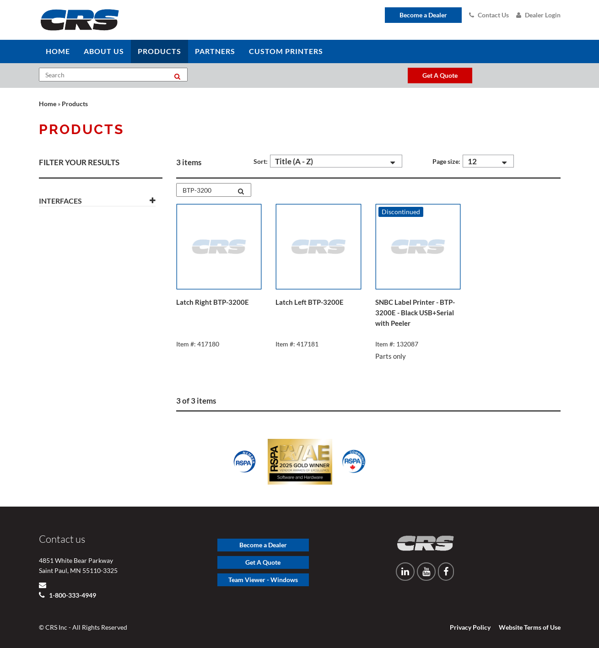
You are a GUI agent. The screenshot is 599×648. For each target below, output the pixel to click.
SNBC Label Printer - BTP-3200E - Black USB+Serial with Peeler (415, 312)
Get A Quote (263, 562)
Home (47, 104)
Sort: (261, 161)
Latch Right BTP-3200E (212, 302)
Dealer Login (538, 15)
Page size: (446, 161)
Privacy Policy (470, 627)
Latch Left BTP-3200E (309, 302)
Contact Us (489, 15)
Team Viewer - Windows (263, 579)
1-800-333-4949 (72, 595)
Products (75, 104)
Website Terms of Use (530, 627)
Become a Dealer (423, 15)
